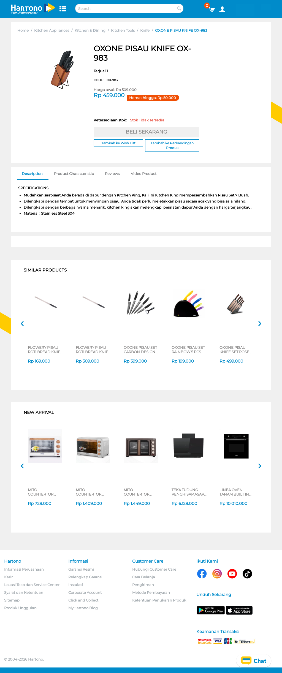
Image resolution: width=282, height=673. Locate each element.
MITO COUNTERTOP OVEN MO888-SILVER (89, 492)
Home (23, 30)
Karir (8, 577)
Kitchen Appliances (51, 30)
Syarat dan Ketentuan (23, 592)
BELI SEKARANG (146, 132)
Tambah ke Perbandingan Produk (172, 145)
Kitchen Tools (123, 30)
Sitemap (12, 600)
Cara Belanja (143, 577)
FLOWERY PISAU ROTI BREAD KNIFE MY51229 (93, 349)
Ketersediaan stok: (129, 120)
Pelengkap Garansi (85, 577)
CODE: (106, 80)
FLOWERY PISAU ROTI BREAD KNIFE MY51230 (45, 349)
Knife (145, 30)
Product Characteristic (74, 173)
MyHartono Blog (83, 608)
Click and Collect (83, 600)
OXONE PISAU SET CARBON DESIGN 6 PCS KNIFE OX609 (141, 349)
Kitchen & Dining (90, 30)
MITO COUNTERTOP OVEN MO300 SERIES (136, 492)
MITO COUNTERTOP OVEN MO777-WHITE (41, 492)
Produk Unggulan (20, 608)
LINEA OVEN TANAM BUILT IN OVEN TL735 (234, 492)
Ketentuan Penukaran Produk (159, 600)
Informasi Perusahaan (24, 569)
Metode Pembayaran (151, 592)
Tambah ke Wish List (118, 143)
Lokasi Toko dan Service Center (31, 584)
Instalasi (75, 584)
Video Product (143, 173)
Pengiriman (143, 584)
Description (32, 173)
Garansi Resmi (81, 569)
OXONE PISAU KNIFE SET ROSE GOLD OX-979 (234, 349)
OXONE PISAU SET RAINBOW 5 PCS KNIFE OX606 (188, 349)
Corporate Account (85, 592)
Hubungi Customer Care (154, 569)
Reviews (112, 173)
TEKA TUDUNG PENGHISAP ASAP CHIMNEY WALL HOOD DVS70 (188, 492)
